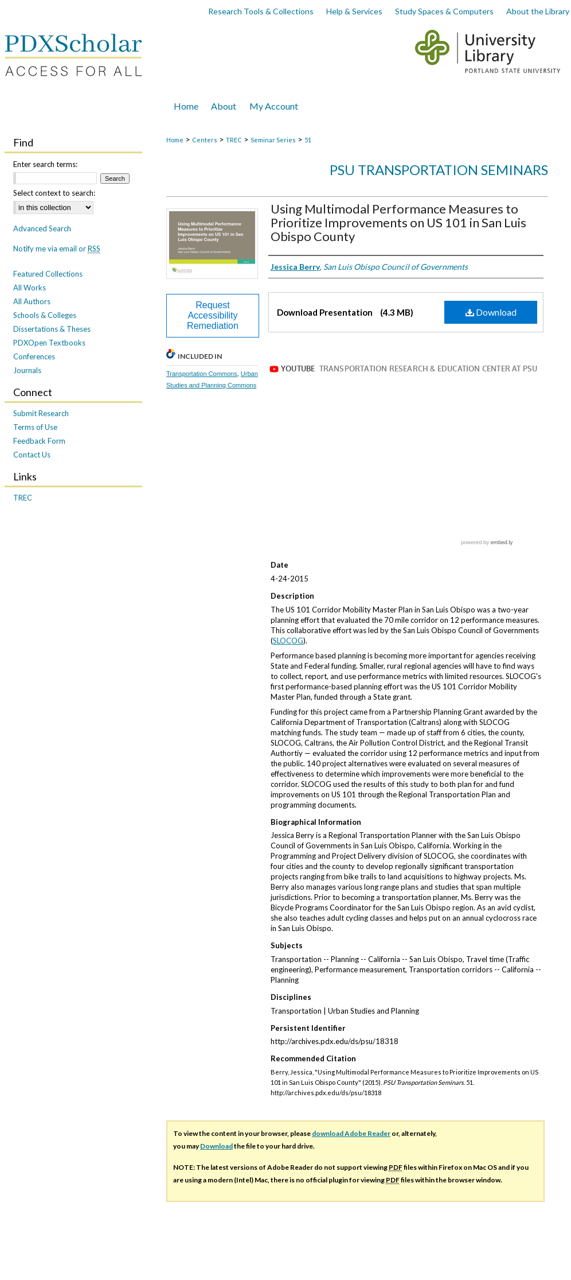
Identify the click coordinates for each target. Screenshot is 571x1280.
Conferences (34, 356)
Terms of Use (35, 427)
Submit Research (41, 413)
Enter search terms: (45, 164)
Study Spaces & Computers (444, 11)
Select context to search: (54, 192)
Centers (204, 139)
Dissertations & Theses (52, 328)
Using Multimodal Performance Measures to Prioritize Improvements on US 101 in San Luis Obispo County (398, 222)
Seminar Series (273, 139)
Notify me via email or (56, 248)
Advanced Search (42, 228)
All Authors (31, 301)
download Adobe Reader (351, 1061)
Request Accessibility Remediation (212, 315)
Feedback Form (39, 440)
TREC (234, 139)
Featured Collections (48, 273)
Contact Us (31, 454)
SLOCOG (288, 568)
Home (174, 139)
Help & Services (354, 11)
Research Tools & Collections (261, 11)
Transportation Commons (201, 373)
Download (491, 312)
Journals (27, 370)
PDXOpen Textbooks (49, 342)
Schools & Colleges (44, 315)
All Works (29, 287)
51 (307, 139)
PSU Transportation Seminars (439, 169)
